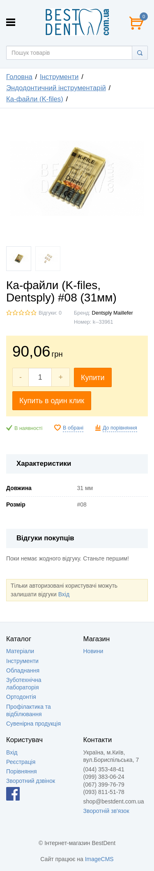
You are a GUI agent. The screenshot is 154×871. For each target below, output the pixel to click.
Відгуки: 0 (50, 313)
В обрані (73, 428)
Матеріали (20, 651)
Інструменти (59, 77)
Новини (93, 651)
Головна (19, 77)
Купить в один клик (51, 401)
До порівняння (120, 428)
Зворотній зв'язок (106, 811)
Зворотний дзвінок (30, 781)
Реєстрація (20, 762)
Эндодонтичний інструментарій (56, 88)
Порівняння (21, 771)
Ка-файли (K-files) (34, 99)
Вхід (63, 594)
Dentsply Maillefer (112, 313)
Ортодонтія (21, 697)
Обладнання (22, 670)
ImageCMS (99, 859)
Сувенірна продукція (33, 723)
